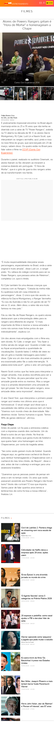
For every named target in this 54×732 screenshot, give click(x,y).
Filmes (27, 11)
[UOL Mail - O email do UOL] (40, 3)
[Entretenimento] (20, 3)
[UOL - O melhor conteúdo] (8, 3)
